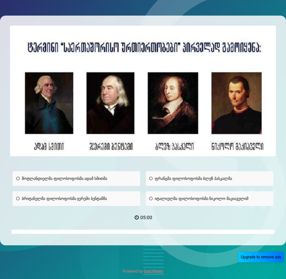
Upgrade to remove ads (262, 257)
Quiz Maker (153, 271)
